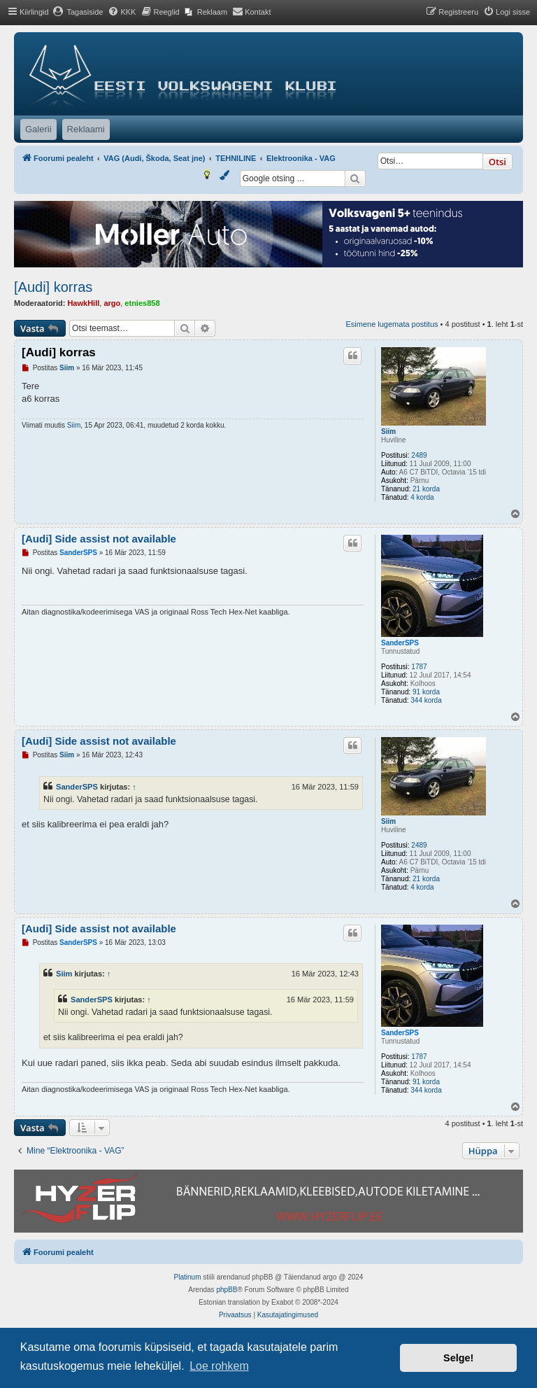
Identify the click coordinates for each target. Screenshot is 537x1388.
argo (111, 303)
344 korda (425, 700)
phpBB (226, 1290)
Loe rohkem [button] (219, 1366)
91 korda (426, 692)
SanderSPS (400, 643)
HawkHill (83, 303)
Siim (388, 431)
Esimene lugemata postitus (391, 324)
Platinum (187, 1277)
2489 (419, 455)
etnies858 (141, 303)
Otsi (497, 161)
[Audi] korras (53, 287)
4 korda (422, 497)
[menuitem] (77, 11)
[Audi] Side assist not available (99, 539)
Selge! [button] (458, 1358)
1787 (419, 667)
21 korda (426, 489)
